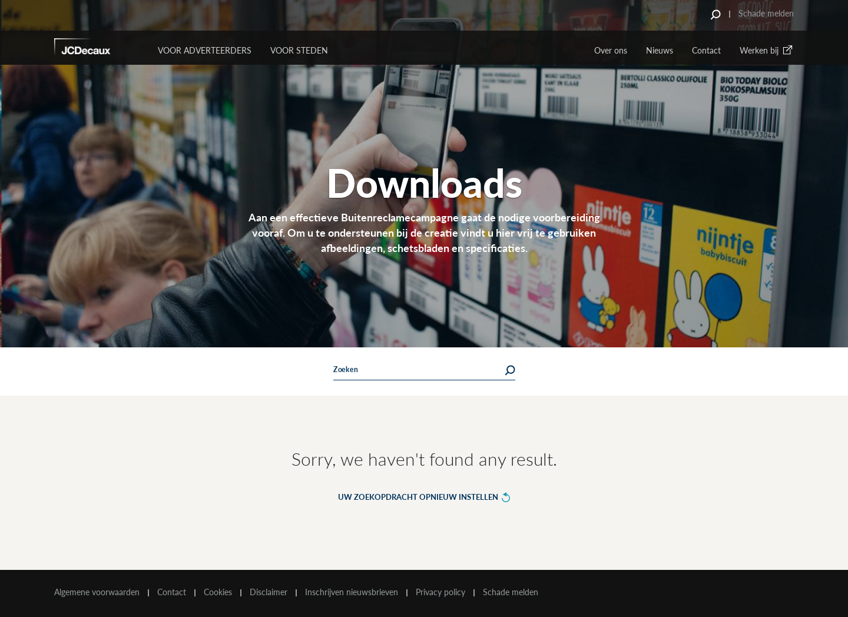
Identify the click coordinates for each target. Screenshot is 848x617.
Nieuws (659, 50)
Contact (706, 50)
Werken (767, 50)
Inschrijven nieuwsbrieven (351, 592)
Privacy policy (440, 592)
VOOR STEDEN (299, 50)
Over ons (610, 50)
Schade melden (766, 13)
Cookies (218, 592)
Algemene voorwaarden (97, 592)
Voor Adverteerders (204, 50)
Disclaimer (268, 592)
